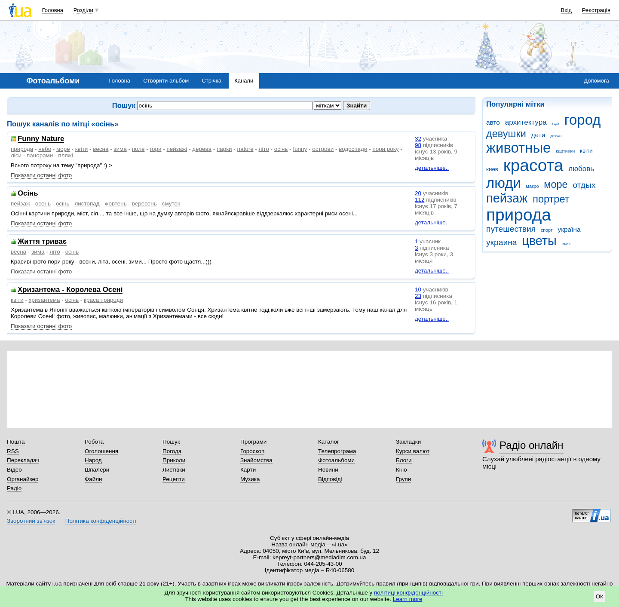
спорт (547, 230)
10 (418, 289)
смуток (171, 203)
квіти (586, 150)
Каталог (328, 441)
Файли (93, 479)
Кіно (401, 469)
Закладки (408, 441)
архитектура (526, 122)
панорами (40, 155)
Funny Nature (41, 139)
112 (419, 199)
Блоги (404, 460)
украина (501, 242)
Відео (14, 469)
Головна (52, 10)
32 (418, 138)
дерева (201, 149)
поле (138, 149)
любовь (581, 169)
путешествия (511, 228)
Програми (253, 441)
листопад (86, 203)
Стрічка (211, 80)
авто (493, 122)
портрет (551, 199)
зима (119, 149)
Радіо (14, 488)
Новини (328, 469)
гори (155, 149)
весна (100, 149)
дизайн (555, 136)
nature (245, 149)
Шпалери (97, 469)
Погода (171, 451)
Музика (250, 479)
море (555, 184)
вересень (144, 203)
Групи (403, 479)
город (582, 120)
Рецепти (173, 479)
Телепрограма (337, 451)
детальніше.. (432, 168)
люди (503, 183)
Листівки (173, 469)
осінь (281, 149)
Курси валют (412, 451)
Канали (243, 80)
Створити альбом (166, 80)
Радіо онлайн (531, 445)
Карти (248, 469)
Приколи (173, 460)
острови (323, 149)
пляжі (65, 155)
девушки (506, 133)
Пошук (171, 441)
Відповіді (330, 479)
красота (533, 165)
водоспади (353, 149)
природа (518, 214)
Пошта (16, 441)
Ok (599, 596)
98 (418, 145)
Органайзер (22, 479)
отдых (584, 185)
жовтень (116, 203)
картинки (565, 150)
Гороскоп (252, 451)
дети (538, 134)
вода (555, 124)
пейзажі (176, 149)
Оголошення (101, 451)
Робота (94, 441)
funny (300, 149)
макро (532, 186)
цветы (539, 241)
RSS (13, 451)
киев (492, 169)
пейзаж (506, 198)
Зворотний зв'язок (31, 521)
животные (518, 148)
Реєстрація (596, 10)
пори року (385, 149)
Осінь (28, 193)
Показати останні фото (41, 175)
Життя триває (42, 241)
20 (418, 193)
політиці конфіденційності (408, 592)
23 (418, 296)
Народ (93, 460)
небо (44, 149)
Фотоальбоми (336, 460)
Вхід (566, 10)
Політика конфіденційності (100, 521)
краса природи (103, 300)
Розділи (83, 10)
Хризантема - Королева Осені (70, 290)
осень (43, 203)
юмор (566, 244)
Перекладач (23, 460)
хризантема (44, 300)
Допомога (596, 80)
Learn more (408, 599)
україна (569, 229)
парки (224, 149)
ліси (16, 155)
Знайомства (256, 460)
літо (264, 149)
